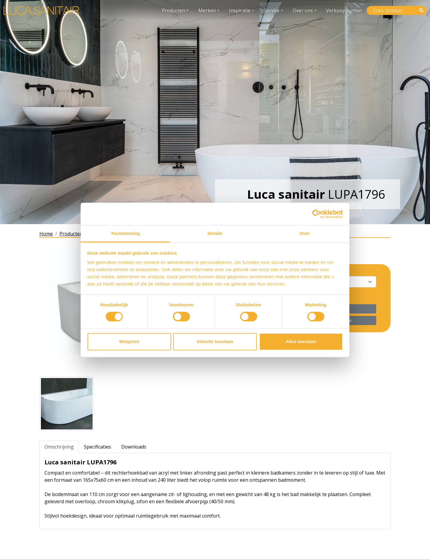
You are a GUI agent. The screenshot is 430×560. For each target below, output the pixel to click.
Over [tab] (305, 233)
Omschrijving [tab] (59, 446)
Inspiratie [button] (240, 10)
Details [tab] (215, 233)
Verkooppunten (344, 10)
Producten (71, 233)
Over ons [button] (303, 10)
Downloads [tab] (133, 446)
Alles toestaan (301, 341)
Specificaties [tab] (97, 446)
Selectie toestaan (215, 341)
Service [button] (272, 10)
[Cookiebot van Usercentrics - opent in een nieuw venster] (317, 213)
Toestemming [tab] (125, 233)
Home (46, 233)
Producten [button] (173, 10)
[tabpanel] (215, 491)
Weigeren (129, 341)
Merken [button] (207, 10)
